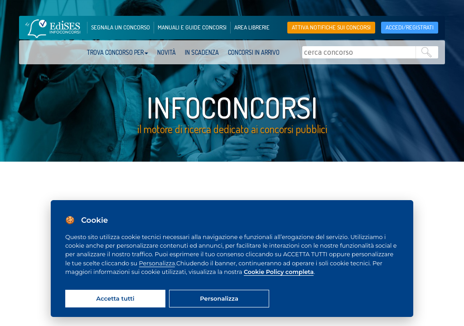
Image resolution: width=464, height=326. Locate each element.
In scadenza (202, 52)
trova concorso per (117, 52)
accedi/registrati (410, 27)
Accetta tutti (115, 298)
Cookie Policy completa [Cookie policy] (279, 271)
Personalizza (157, 263)
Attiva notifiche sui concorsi (331, 27)
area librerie (252, 27)
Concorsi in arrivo (254, 52)
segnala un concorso (120, 27)
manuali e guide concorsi (192, 27)
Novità (166, 52)
